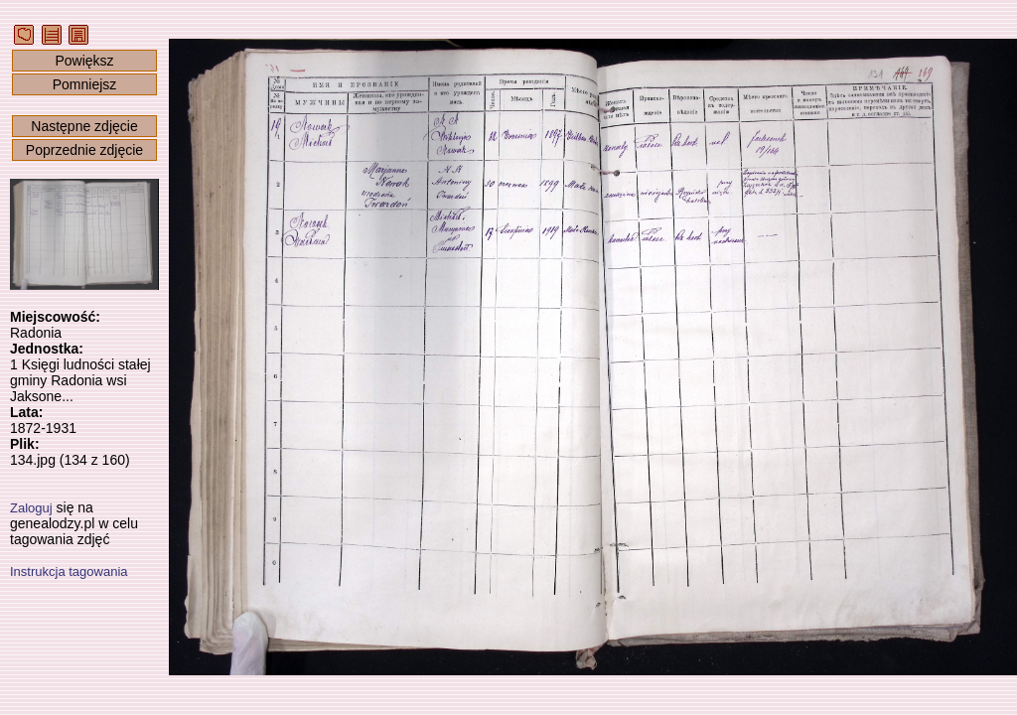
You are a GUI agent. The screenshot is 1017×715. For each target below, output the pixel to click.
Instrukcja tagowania (69, 571)
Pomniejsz (85, 84)
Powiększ (84, 61)
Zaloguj (31, 507)
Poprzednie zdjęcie (84, 150)
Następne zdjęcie (84, 126)
